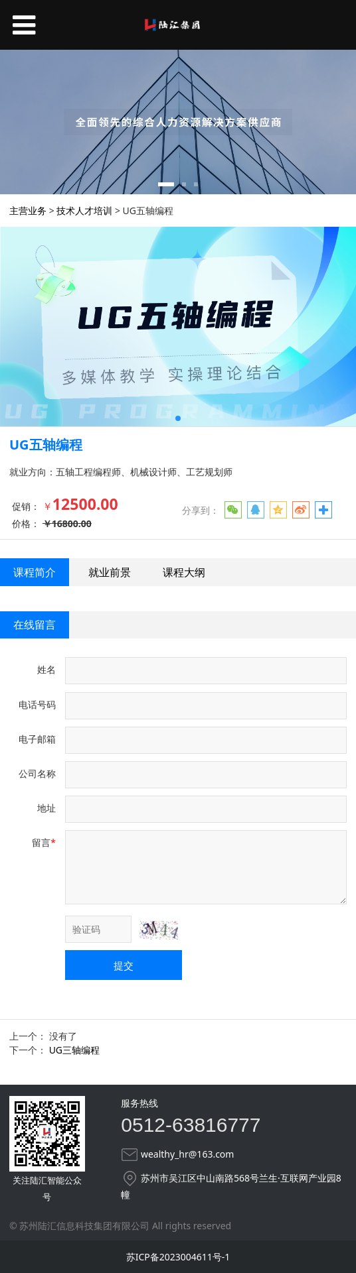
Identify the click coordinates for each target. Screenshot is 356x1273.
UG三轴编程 (74, 1050)
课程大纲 (184, 572)
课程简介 (34, 572)
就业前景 (109, 572)
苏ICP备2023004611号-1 (178, 1256)
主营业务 (27, 210)
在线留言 (34, 624)
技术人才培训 (84, 210)
